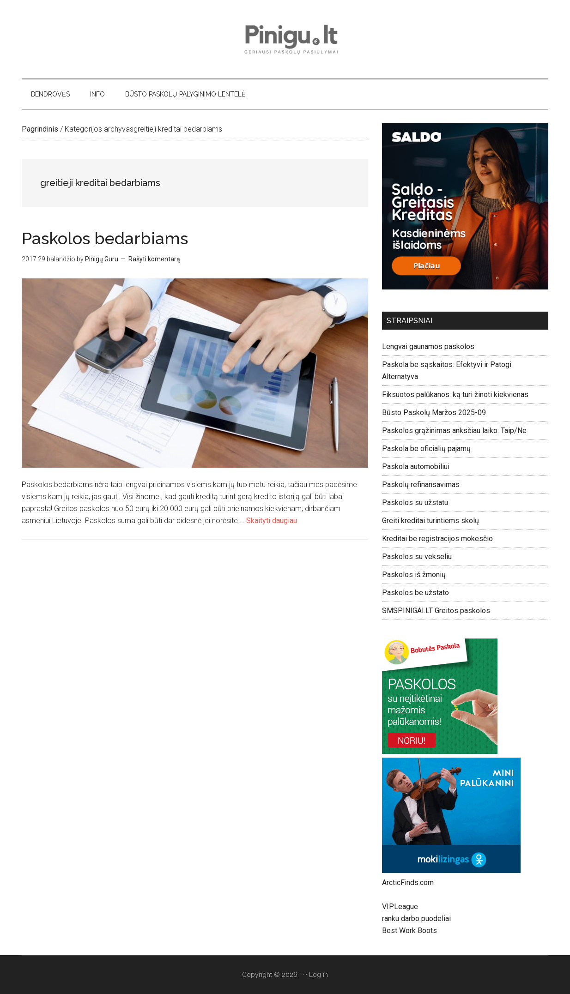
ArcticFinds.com (408, 882)
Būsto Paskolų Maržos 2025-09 (434, 412)
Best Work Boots (409, 930)
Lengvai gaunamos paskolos (428, 346)
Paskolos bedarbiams (105, 238)
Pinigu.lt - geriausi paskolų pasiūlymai (285, 39)
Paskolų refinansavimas (421, 484)
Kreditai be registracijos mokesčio (437, 538)
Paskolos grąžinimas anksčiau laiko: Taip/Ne (454, 430)
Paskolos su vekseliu (417, 556)
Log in (318, 974)
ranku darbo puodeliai (416, 918)
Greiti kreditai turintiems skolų (430, 520)
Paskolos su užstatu (415, 502)
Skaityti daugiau (271, 520)
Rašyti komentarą (154, 259)
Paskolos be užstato (415, 592)
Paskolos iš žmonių (414, 574)
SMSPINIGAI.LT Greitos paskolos (436, 610)
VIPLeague (400, 906)
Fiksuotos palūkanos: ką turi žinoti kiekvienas (455, 394)
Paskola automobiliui (415, 466)
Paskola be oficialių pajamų (426, 448)
